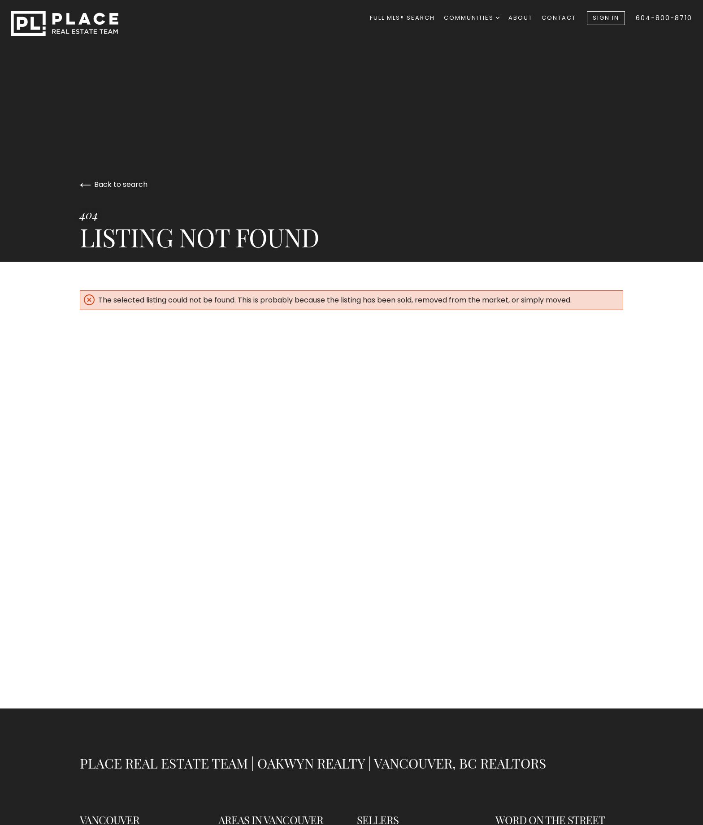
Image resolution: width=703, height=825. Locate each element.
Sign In (606, 17)
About (520, 17)
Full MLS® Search (402, 17)
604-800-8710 (664, 18)
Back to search (114, 184)
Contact (559, 17)
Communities (471, 17)
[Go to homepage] (73, 23)
